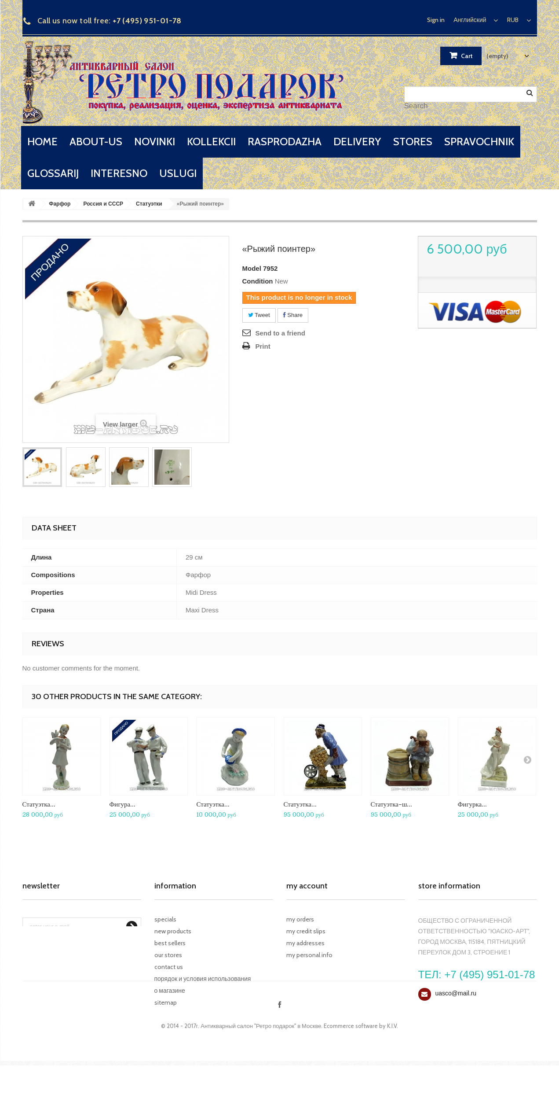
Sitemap (165, 1002)
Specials (165, 919)
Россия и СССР (103, 204)
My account (307, 886)
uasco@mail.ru (456, 993)
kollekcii (211, 141)
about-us (95, 141)
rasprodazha (285, 141)
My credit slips (305, 931)
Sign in (436, 20)
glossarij (53, 173)
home (42, 141)
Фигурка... (472, 804)
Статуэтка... (38, 804)
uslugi (178, 173)
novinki (154, 141)
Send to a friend (280, 333)
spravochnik (479, 141)
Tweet (259, 315)
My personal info (309, 955)
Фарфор (59, 204)
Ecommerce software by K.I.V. (361, 1080)
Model (251, 268)
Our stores (168, 955)
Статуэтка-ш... (392, 804)
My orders (300, 919)
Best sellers (170, 943)
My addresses (305, 943)
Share (293, 315)
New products (172, 931)
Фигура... (123, 804)
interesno (119, 173)
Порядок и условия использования (202, 979)
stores (412, 141)
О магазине (169, 991)
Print (263, 346)
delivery (357, 141)
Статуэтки (149, 204)
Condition (257, 281)
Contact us (168, 967)
